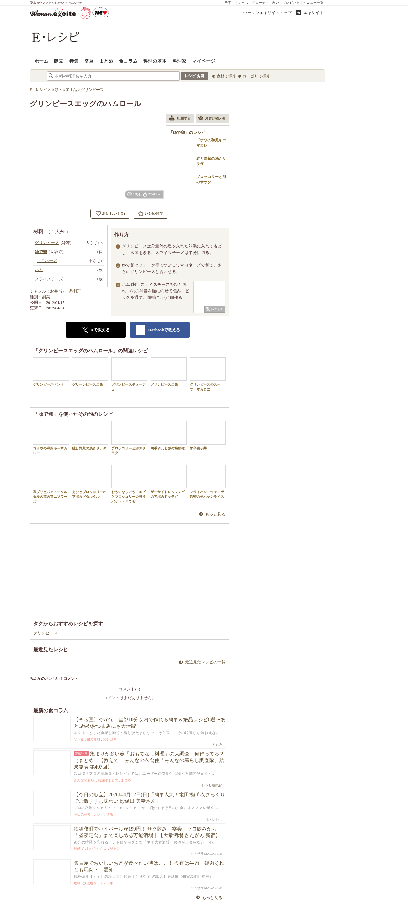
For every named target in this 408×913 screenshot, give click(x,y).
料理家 (180, 61)
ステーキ (106, 883)
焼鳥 (77, 883)
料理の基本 (155, 61)
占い (275, 2)
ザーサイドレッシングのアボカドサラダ (169, 481)
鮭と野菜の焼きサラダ (90, 435)
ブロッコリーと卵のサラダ (129, 438)
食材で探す (226, 76)
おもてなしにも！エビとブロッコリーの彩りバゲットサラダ (129, 484)
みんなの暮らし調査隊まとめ (96, 780)
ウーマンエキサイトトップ (267, 12)
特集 (74, 61)
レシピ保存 (153, 213)
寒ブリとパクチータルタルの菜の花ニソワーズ (51, 484)
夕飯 (109, 814)
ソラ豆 (79, 739)
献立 (58, 61)
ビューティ (260, 2)
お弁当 (56, 291)
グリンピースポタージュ (129, 374)
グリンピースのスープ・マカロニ (208, 374)
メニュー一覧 (313, 2)
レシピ (98, 814)
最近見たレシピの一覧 (205, 662)
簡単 (89, 61)
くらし (243, 2)
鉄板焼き (90, 883)
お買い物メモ (211, 119)
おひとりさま (96, 848)
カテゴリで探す (256, 76)
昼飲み (115, 848)
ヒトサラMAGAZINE (206, 853)
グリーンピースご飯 (90, 371)
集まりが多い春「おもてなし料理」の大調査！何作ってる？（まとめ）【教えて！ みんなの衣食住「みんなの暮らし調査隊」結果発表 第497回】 (149, 760)
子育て (230, 2)
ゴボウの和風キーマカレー (51, 438)
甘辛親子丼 (208, 435)
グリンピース (45, 633)
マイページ (204, 61)
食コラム (128, 61)
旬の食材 (93, 739)
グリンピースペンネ (51, 371)
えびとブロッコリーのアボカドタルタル (90, 481)
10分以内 (110, 739)
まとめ (106, 61)
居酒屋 (79, 848)
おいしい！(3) (113, 213)
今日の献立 (82, 814)
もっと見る (215, 514)
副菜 (46, 296)
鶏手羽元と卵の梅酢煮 (169, 435)
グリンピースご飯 (169, 371)
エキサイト (313, 12)
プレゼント (291, 2)
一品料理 (73, 291)
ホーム (42, 61)
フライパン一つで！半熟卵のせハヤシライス (208, 481)
